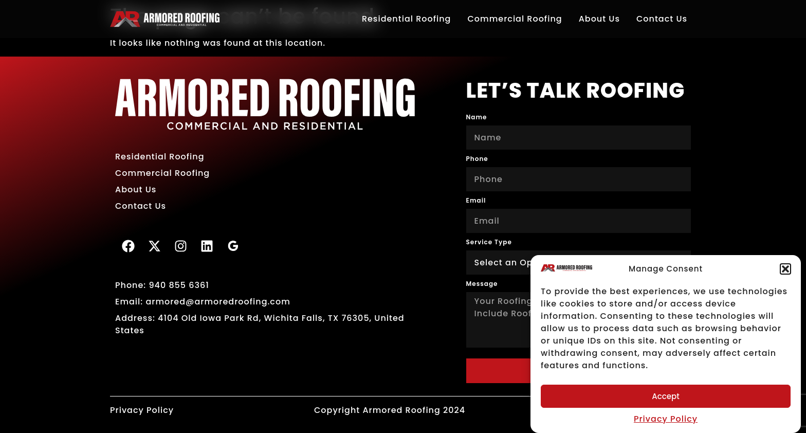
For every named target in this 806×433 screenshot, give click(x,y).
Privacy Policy (666, 419)
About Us (599, 19)
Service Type (489, 242)
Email (476, 200)
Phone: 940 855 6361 (162, 285)
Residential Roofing (406, 19)
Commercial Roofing (514, 19)
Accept (665, 396)
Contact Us (661, 19)
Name (476, 117)
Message (482, 284)
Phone (477, 159)
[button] (785, 269)
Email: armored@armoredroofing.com (202, 302)
